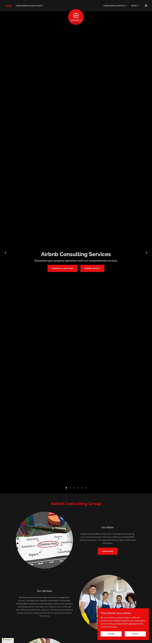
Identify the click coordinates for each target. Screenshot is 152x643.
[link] (76, 5)
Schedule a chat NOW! (62, 268)
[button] (30, 5)
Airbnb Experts (92, 268)
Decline (111, 634)
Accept (135, 634)
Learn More (107, 551)
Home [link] (9, 5)
